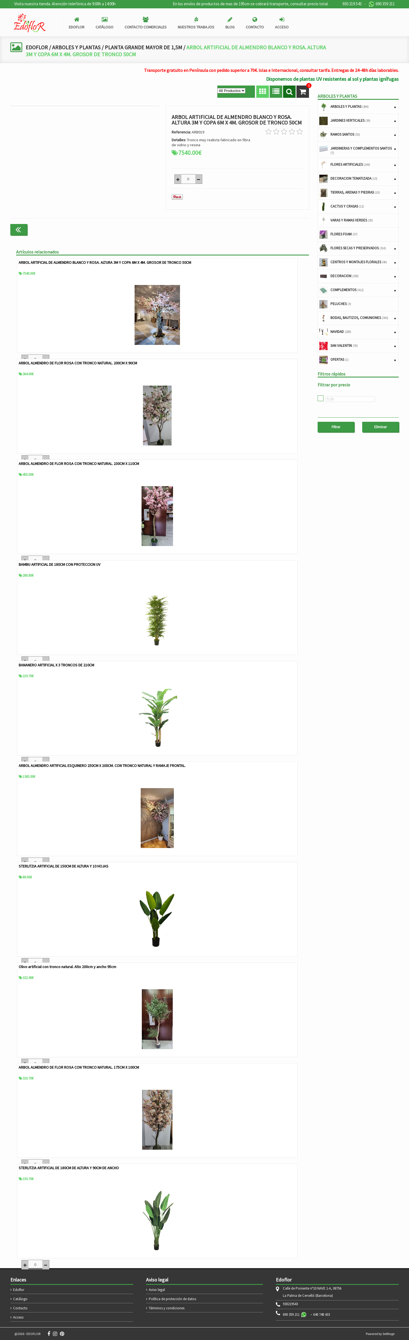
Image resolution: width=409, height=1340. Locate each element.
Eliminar (380, 427)
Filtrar (336, 427)
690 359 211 (382, 4)
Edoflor (18, 1289)
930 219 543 (352, 3)
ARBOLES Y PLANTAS (76, 47)
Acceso (18, 1317)
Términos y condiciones (166, 1307)
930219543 (290, 1304)
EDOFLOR (37, 47)
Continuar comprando (285, 229)
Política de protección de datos (172, 1298)
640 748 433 (321, 1314)
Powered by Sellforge (380, 1333)
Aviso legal (157, 1289)
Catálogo (20, 1298)
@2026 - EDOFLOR (27, 1333)
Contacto (20, 1307)
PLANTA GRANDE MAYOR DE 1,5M (145, 47)
